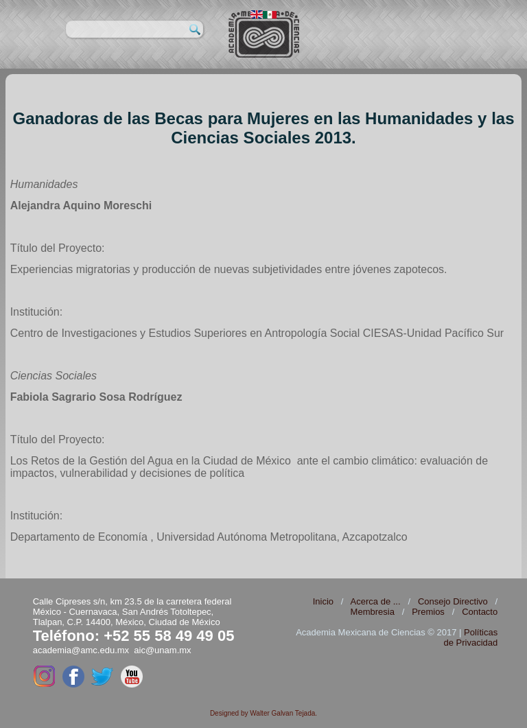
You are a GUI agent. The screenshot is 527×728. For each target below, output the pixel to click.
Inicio (323, 601)
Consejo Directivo (453, 601)
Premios (428, 612)
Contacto (479, 612)
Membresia (373, 612)
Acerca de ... (376, 601)
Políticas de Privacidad (470, 637)
